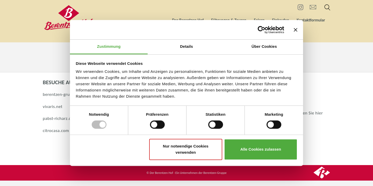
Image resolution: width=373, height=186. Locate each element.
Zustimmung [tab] (109, 46)
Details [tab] (186, 46)
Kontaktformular (311, 20)
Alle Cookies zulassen (260, 149)
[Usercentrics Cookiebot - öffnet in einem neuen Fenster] (261, 30)
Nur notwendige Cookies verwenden (186, 149)
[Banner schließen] (295, 30)
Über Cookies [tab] (264, 46)
